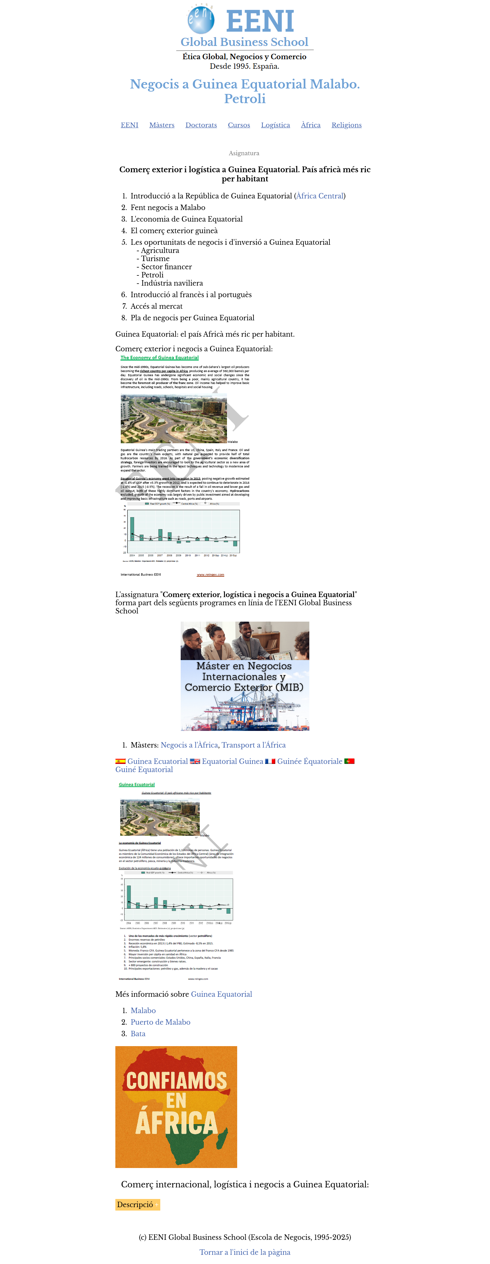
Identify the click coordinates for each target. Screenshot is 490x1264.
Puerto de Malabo (161, 1022)
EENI (129, 125)
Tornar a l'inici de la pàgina (244, 1252)
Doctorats (201, 125)
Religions (346, 125)
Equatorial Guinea (232, 761)
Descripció (135, 1205)
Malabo (143, 1011)
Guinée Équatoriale (310, 761)
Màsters (162, 125)
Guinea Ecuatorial (158, 761)
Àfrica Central (320, 196)
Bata (138, 1034)
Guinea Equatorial (221, 994)
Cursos (239, 125)
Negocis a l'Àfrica (189, 745)
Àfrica (311, 125)
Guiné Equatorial (144, 770)
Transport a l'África (254, 745)
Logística (275, 125)
